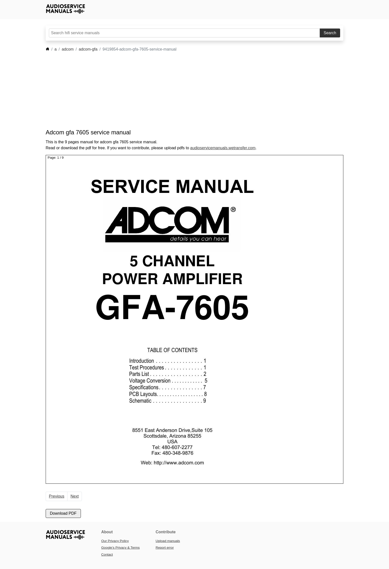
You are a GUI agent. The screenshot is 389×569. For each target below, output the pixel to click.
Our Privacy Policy (115, 541)
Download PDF (63, 513)
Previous (56, 496)
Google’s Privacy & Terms (120, 547)
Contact (107, 554)
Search (330, 33)
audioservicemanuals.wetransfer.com (223, 148)
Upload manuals (168, 541)
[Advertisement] (187, 90)
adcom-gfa (88, 49)
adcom (68, 49)
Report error (165, 547)
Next (74, 496)
